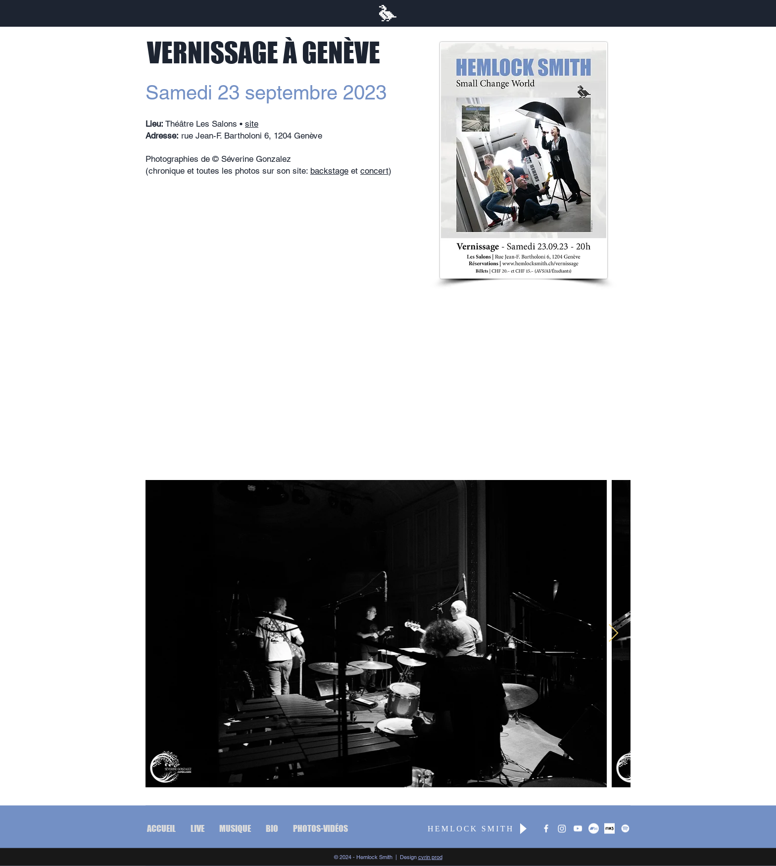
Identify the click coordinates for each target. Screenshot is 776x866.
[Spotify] (625, 828)
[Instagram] (562, 828)
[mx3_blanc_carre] (609, 828)
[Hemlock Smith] (546, 828)
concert (374, 171)
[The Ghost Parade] (578, 828)
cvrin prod (430, 857)
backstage (329, 171)
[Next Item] (613, 633)
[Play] (523, 828)
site (251, 124)
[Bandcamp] (593, 828)
